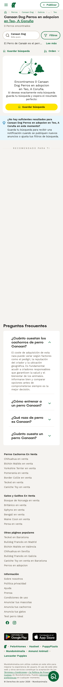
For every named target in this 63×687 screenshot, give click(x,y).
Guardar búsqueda (16, 51)
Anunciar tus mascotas (18, 602)
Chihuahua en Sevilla (17, 551)
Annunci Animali (38, 651)
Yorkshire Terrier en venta (20, 468)
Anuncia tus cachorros (17, 606)
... (49, 12)
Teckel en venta (13, 482)
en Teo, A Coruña (18, 21)
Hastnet (34, 646)
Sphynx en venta (14, 509)
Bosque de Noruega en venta (21, 500)
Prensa (8, 592)
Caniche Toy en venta (17, 487)
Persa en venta (13, 523)
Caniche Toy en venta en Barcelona (25, 560)
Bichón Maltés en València (20, 546)
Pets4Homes (18, 646)
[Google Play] (16, 637)
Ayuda (7, 588)
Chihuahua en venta (16, 458)
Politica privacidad (15, 583)
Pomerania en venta (16, 473)
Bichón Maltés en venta (18, 463)
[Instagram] (14, 622)
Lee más (51, 43)
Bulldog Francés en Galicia (20, 556)
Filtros (50, 35)
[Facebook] (7, 622)
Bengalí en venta (14, 514)
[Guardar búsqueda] (53, 676)
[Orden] (52, 51)
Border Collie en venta (18, 477)
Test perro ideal (13, 616)
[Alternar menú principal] (6, 5)
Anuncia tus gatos (15, 611)
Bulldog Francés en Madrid (20, 542)
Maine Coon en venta (17, 519)
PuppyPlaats (50, 646)
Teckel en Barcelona (16, 537)
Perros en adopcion (16, 565)
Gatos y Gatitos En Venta (19, 495)
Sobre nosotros (13, 578)
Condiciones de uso (16, 597)
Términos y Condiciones (15, 672)
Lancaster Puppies (15, 655)
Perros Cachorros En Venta (20, 454)
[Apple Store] (44, 637)
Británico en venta (15, 505)
